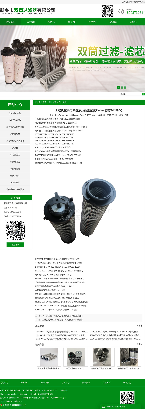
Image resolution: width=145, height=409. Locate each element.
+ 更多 (139, 326)
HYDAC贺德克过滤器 (15, 141)
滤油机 (15, 148)
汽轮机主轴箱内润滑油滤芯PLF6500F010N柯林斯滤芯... (62, 332)
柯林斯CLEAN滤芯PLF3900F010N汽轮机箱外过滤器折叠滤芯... (62, 335)
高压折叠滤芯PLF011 (75, 368)
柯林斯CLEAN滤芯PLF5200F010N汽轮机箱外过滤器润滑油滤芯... (115, 332)
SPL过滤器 (15, 155)
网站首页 (10, 22)
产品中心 (51, 22)
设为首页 (125, 2)
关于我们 (31, 22)
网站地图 (64, 390)
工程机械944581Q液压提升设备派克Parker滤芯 (62, 320)
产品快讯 (92, 22)
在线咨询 (15, 245)
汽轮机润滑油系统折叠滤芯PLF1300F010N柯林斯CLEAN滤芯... (62, 339)
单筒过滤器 (15, 169)
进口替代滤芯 (15, 113)
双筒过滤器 (15, 162)
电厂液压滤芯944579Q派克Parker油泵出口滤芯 (62, 316)
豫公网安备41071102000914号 (13, 405)
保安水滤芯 (15, 176)
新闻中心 (72, 22)
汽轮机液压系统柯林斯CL (48, 368)
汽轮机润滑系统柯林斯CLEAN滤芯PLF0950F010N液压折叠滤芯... (115, 339)
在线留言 (113, 22)
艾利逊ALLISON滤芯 (15, 189)
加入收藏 (133, 2)
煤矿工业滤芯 (15, 120)
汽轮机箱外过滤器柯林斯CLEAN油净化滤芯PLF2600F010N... (115, 335)
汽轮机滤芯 (15, 134)
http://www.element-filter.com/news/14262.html (75, 115)
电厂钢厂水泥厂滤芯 (15, 127)
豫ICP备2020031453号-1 (56, 398)
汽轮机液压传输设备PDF (128, 368)
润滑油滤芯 (15, 182)
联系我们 (141, 2)
